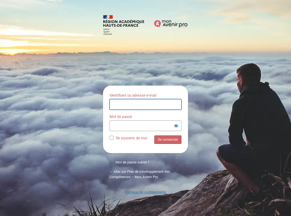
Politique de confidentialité (145, 192)
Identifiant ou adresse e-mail (133, 95)
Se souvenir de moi (131, 138)
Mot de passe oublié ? (132, 162)
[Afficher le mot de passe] (176, 125)
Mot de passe (121, 117)
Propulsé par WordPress (145, 47)
